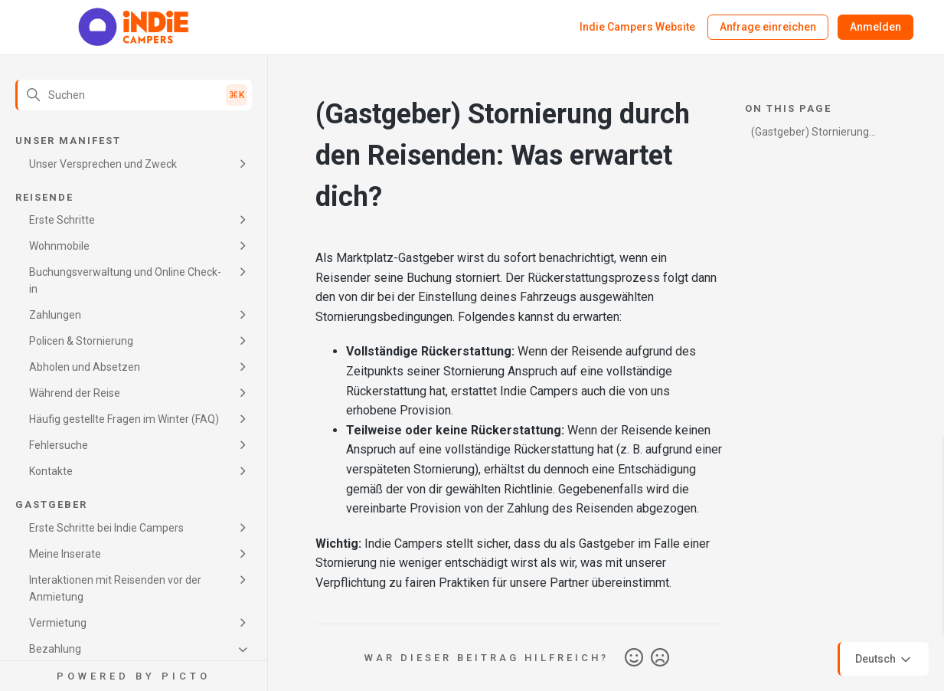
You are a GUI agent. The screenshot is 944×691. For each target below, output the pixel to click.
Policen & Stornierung (81, 341)
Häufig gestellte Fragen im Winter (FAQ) (124, 419)
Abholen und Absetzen (84, 367)
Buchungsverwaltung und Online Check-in (125, 280)
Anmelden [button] (875, 27)
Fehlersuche (58, 445)
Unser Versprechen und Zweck (103, 164)
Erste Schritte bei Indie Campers (106, 528)
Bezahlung (55, 649)
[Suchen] (133, 95)
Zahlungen (55, 315)
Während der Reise (74, 393)
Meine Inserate (65, 554)
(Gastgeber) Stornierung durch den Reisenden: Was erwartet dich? (814, 134)
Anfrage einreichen (768, 27)
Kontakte (51, 471)
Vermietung (58, 623)
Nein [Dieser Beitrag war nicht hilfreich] (660, 658)
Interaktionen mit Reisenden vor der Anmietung (115, 588)
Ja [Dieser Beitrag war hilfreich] (634, 658)
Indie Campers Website (637, 27)
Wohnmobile (59, 246)
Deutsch (884, 659)
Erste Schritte (62, 220)
